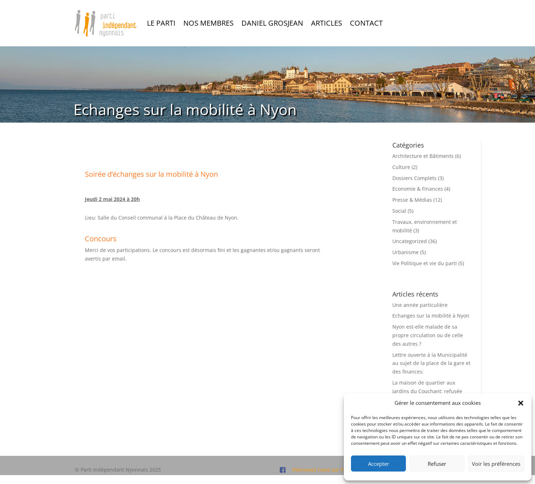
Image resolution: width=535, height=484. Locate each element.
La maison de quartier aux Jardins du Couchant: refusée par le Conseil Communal (427, 391)
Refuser (437, 463)
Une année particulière (420, 305)
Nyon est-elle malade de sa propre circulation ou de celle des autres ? (427, 335)
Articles (326, 23)
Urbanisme (405, 252)
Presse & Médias (412, 199)
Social (399, 210)
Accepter (378, 463)
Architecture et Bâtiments (423, 156)
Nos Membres (208, 23)
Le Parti (161, 23)
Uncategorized (409, 241)
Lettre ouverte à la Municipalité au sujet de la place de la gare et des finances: (431, 363)
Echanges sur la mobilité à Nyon (430, 315)
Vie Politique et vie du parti (424, 263)
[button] (520, 403)
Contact (366, 23)
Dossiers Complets (414, 178)
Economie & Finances (417, 188)
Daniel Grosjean (272, 23)
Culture (401, 167)
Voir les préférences (496, 463)
